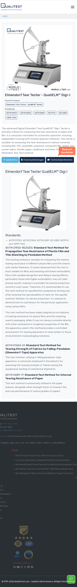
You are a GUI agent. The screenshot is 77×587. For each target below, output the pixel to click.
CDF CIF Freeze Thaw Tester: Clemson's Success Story (42, 455)
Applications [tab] (10, 160)
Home (5, 16)
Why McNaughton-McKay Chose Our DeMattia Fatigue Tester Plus (47, 473)
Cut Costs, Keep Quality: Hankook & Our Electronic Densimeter (45, 460)
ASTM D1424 (11, 113)
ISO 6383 (63, 113)
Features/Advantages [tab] (32, 160)
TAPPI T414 (11, 118)
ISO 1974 (51, 113)
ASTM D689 (39, 113)
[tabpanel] (38, 282)
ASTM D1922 (26, 113)
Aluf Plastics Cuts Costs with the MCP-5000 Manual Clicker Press (47, 469)
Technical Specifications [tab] (60, 160)
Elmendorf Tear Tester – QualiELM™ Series (24, 104)
